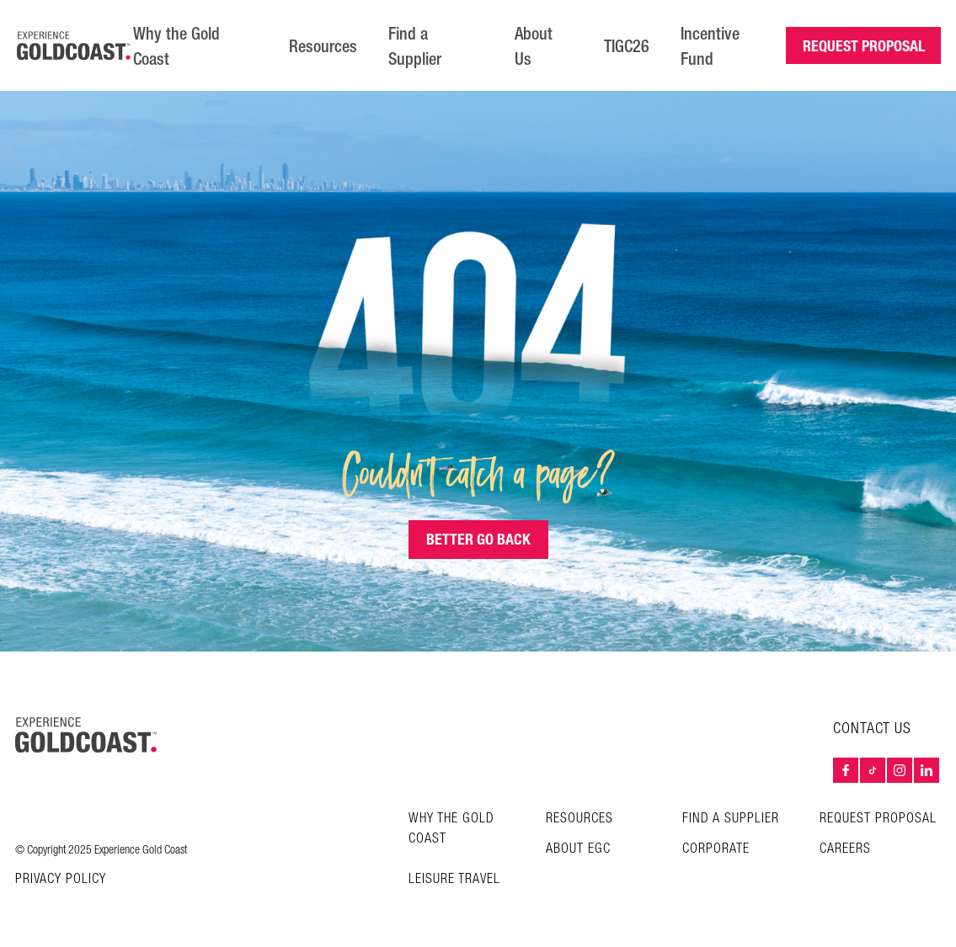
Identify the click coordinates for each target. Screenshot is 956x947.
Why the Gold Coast (176, 46)
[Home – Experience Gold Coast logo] (86, 735)
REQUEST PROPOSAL (864, 46)
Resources (323, 46)
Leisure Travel (454, 879)
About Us (534, 46)
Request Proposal (878, 818)
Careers (845, 849)
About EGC (578, 849)
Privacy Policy (60, 880)
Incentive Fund (710, 46)
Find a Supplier (414, 46)
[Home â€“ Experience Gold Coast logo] (74, 45)
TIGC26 (626, 46)
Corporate (716, 849)
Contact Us (872, 729)
